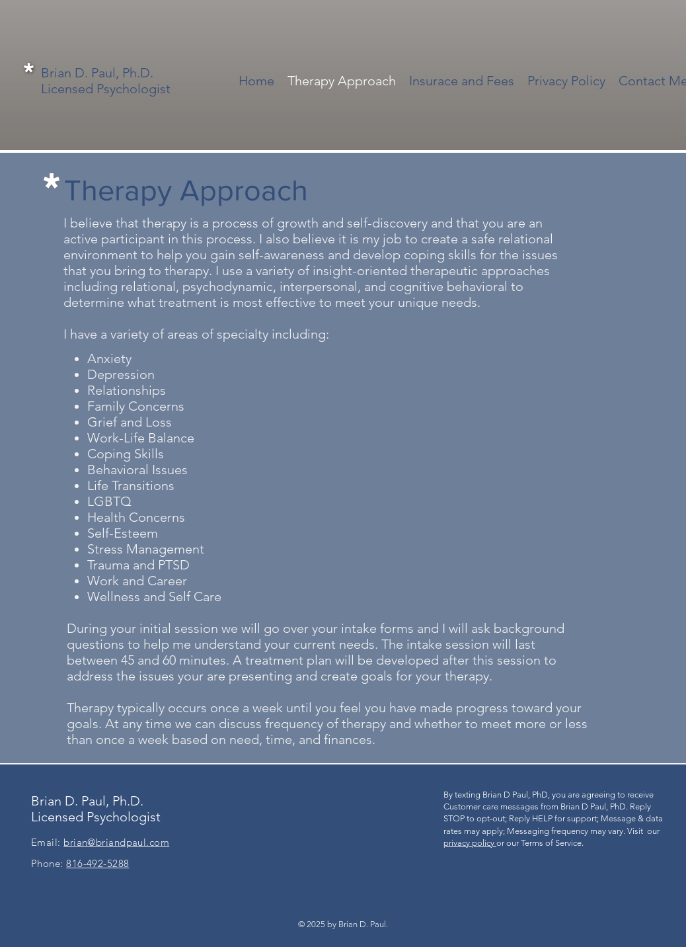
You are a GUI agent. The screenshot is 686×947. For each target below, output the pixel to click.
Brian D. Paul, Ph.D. (97, 73)
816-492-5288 (97, 863)
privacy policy (469, 843)
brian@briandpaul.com (116, 842)
